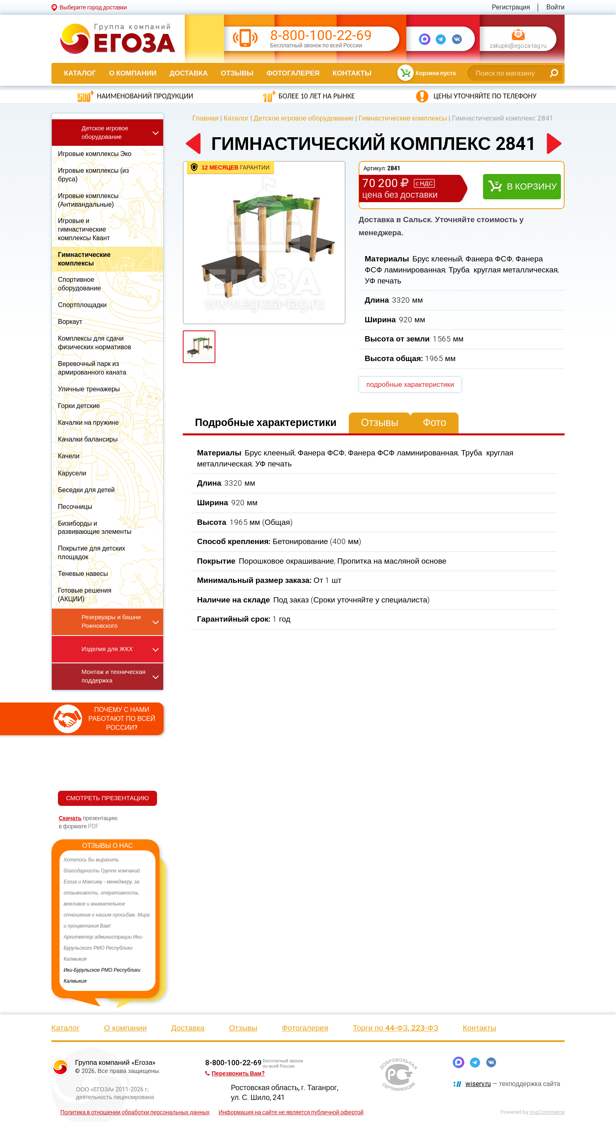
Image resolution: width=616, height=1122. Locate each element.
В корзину (532, 186)
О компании (132, 73)
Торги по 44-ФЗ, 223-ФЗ (396, 1028)
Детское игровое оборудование (304, 118)
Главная (205, 118)
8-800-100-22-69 (321, 35)
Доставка (189, 73)
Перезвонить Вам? (235, 1073)
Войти (555, 7)
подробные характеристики (410, 384)
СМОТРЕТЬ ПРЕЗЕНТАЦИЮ (107, 798)
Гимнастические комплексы (403, 118)
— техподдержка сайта (512, 1084)
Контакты (351, 73)
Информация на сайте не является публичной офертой (291, 1112)
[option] (107, 920)
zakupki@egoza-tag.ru (518, 46)
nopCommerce (547, 1112)
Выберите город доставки (93, 7)
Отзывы (237, 73)
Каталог (80, 73)
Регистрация (511, 7)
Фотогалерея (292, 73)
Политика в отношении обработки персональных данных (135, 1112)
